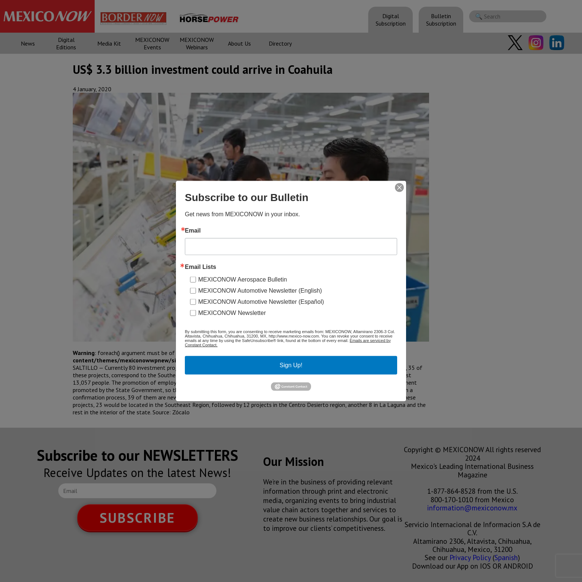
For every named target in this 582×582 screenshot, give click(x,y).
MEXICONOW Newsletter (232, 312)
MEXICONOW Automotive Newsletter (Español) (261, 301)
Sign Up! (290, 365)
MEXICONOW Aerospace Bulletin (242, 279)
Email (193, 230)
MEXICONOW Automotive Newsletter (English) (260, 290)
